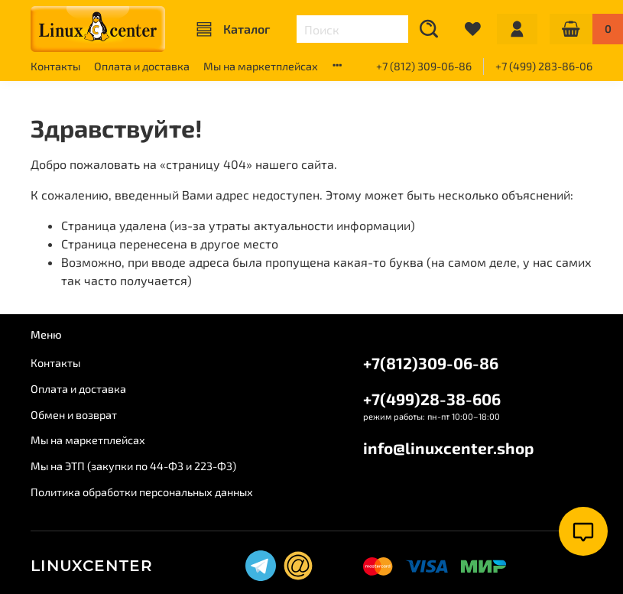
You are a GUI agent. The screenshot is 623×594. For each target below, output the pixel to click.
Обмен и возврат (74, 414)
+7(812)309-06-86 (430, 362)
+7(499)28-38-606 (432, 398)
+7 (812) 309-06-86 (424, 66)
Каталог (233, 29)
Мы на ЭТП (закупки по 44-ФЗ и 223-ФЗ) (133, 465)
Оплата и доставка (142, 66)
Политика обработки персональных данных (142, 491)
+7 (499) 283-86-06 (543, 66)
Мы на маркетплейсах (260, 66)
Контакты (55, 66)
